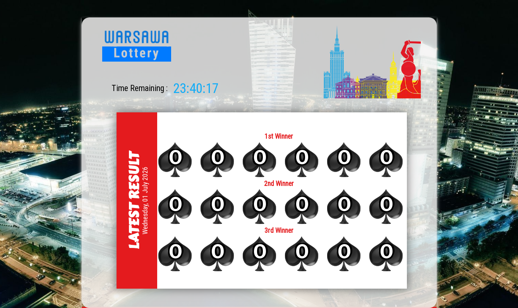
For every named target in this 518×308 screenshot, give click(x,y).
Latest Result (133, 200)
